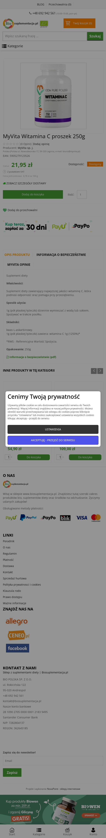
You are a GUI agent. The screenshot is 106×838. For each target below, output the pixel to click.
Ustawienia (53, 429)
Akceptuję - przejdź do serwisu (53, 440)
